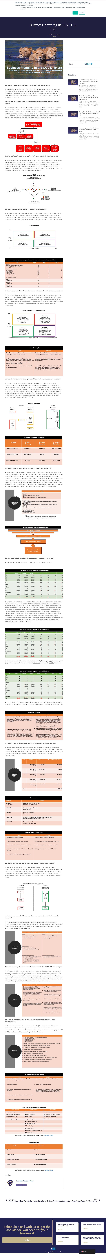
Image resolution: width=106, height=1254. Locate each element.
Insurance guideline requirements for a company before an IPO (66, 1226)
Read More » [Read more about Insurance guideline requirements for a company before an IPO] (60, 1230)
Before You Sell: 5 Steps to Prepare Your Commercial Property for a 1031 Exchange (88, 97)
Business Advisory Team (25, 1181)
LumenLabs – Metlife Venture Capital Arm (92, 1225)
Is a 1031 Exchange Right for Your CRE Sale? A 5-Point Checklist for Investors (88, 81)
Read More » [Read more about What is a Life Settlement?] (60, 1241)
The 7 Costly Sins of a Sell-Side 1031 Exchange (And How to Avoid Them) (89, 130)
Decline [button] (82, 12)
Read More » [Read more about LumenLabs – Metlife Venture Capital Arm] (85, 1229)
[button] (85, 64)
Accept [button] (75, 12)
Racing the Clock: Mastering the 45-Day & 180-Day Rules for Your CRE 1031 (89, 113)
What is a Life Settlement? (63, 1238)
